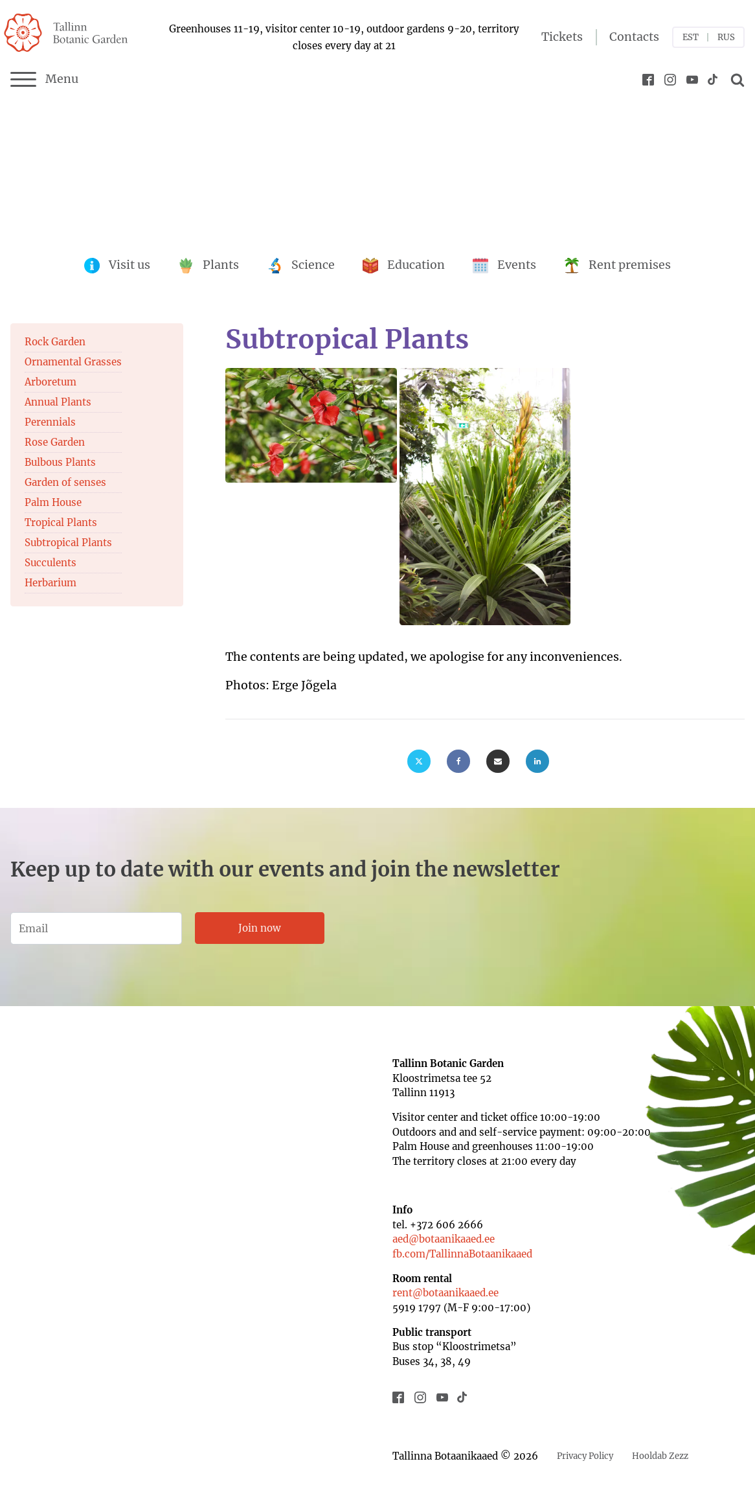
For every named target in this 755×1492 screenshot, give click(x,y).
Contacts (634, 37)
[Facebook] (458, 761)
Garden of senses (65, 482)
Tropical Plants (61, 522)
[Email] (498, 761)
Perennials (50, 422)
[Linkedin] (537, 761)
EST (690, 37)
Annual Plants (58, 402)
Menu (44, 79)
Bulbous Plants (60, 462)
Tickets (562, 37)
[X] (419, 761)
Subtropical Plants (68, 542)
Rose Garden (55, 442)
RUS (726, 37)
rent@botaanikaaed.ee (445, 1293)
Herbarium (50, 583)
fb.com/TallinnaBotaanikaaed (462, 1254)
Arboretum (50, 382)
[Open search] (736, 79)
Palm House (53, 502)
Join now (259, 928)
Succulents (50, 563)
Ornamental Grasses (73, 362)
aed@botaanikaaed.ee (443, 1239)
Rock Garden (55, 342)
